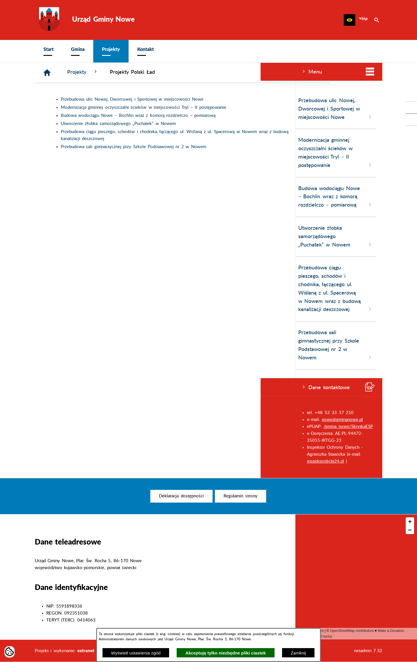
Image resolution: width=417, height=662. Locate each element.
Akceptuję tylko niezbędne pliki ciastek (225, 652)
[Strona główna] (134, 73)
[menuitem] (48, 51)
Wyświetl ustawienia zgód (136, 652)
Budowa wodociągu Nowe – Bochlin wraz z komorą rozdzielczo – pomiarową (225, 115)
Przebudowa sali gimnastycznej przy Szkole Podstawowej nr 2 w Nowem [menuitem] (75, 345)
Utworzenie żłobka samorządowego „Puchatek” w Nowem (205, 124)
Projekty (169, 72)
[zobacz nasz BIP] (363, 20)
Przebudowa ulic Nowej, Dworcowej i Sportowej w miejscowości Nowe (219, 99)
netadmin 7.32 (368, 651)
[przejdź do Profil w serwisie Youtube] (411, 120)
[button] (349, 20)
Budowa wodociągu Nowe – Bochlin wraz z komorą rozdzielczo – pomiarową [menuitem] (75, 197)
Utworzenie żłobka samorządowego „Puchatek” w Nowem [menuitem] (75, 237)
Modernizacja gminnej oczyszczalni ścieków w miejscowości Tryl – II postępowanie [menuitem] (75, 153)
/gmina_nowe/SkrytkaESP (87, 426)
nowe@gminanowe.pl (81, 420)
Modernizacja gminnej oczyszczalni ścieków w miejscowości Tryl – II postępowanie (230, 107)
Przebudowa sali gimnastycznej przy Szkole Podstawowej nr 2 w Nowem (220, 147)
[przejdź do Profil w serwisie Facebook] (411, 107)
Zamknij (298, 652)
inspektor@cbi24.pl (64, 461)
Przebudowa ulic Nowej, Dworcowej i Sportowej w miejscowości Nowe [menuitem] (75, 109)
